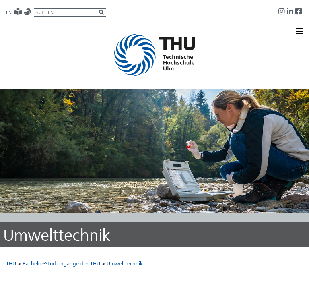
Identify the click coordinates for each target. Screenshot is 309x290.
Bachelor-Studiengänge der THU (61, 263)
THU (11, 263)
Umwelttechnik (125, 263)
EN (9, 12)
